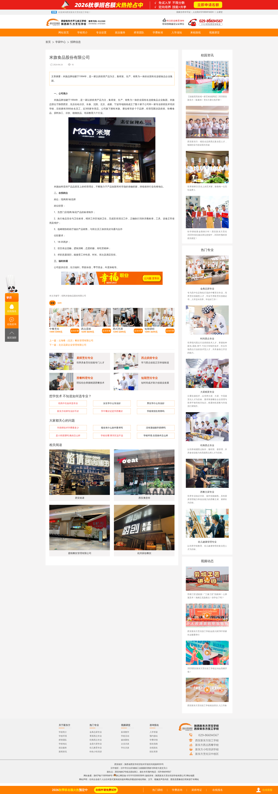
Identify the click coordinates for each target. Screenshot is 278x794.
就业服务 (120, 32)
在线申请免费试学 (106, 789)
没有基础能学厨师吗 (156, 428)
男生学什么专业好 (155, 403)
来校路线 (195, 32)
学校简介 (82, 32)
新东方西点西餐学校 (207, 744)
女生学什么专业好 (112, 403)
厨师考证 (196, 789)
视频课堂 (214, 32)
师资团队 (139, 32)
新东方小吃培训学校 (207, 749)
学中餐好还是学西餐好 (112, 411)
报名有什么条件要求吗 (112, 428)
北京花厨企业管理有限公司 (72, 345)
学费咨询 (177, 789)
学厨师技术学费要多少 (68, 428)
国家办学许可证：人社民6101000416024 (195, 12)
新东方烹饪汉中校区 (207, 753)
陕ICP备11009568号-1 (104, 775)
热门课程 (157, 789)
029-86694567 (208, 735)
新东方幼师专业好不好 (68, 411)
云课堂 (220, 12)
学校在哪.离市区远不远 (112, 435)
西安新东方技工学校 (207, 740)
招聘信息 (75, 41)
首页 (48, 41)
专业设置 (101, 32)
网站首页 (63, 32)
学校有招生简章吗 (155, 411)
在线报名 (217, 789)
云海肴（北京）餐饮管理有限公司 (76, 340)
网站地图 (190, 775)
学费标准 (158, 32)
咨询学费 (75, 331)
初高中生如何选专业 (68, 403)
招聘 (60, 303)
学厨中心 (60, 41)
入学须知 (176, 32)
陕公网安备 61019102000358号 (130, 775)
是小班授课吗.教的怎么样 (68, 435)
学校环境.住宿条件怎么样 (155, 435)
